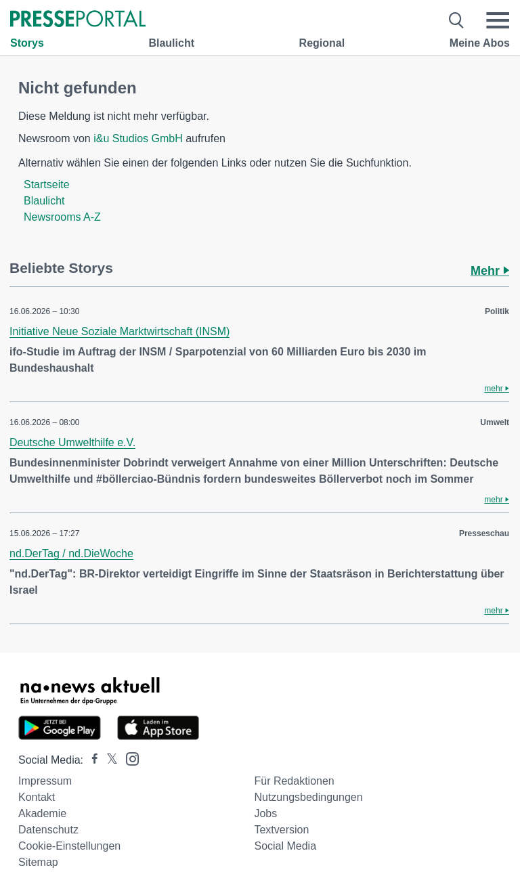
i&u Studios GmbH (138, 138)
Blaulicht (171, 43)
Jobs (265, 813)
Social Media (285, 846)
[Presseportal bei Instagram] (128, 758)
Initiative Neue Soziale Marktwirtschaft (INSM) (119, 331)
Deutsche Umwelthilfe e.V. (72, 442)
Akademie (42, 813)
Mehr (490, 271)
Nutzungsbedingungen (308, 797)
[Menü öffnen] (497, 20)
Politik (497, 311)
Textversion (281, 829)
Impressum (45, 781)
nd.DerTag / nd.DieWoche (71, 553)
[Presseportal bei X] (108, 760)
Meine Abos (480, 43)
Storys (27, 43)
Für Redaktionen (294, 781)
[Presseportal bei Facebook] (90, 760)
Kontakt (36, 797)
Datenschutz (48, 829)
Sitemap (38, 862)
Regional (322, 43)
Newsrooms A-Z (62, 217)
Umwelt (494, 422)
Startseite (47, 184)
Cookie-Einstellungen (69, 846)
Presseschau (484, 533)
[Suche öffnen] (456, 20)
